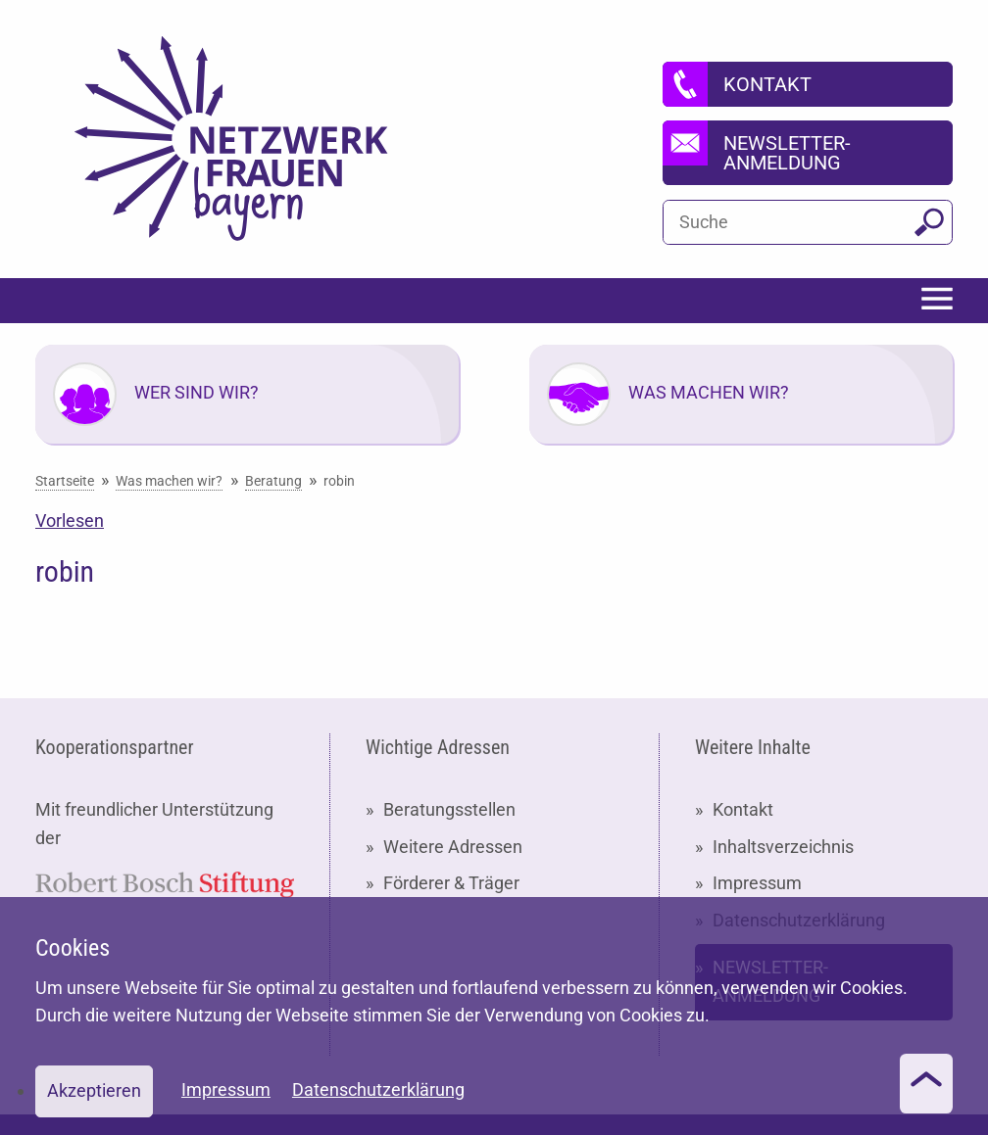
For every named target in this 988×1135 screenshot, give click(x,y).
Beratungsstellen (449, 809)
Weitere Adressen (452, 846)
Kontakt (743, 809)
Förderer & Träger (451, 883)
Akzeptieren (94, 1090)
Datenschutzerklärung (378, 1089)
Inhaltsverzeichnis (783, 846)
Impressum (757, 883)
